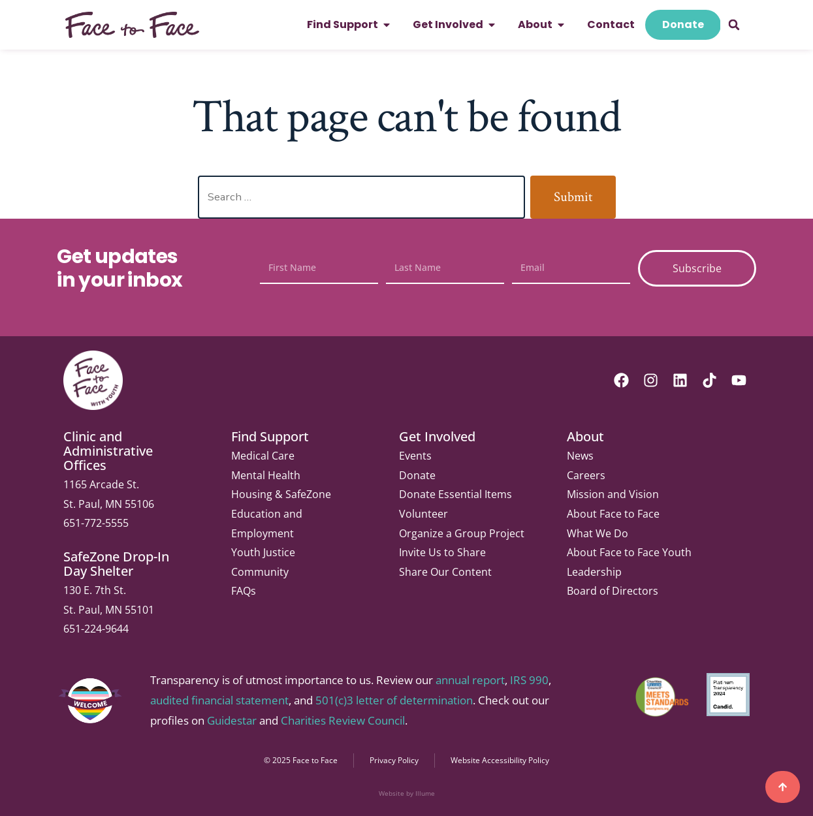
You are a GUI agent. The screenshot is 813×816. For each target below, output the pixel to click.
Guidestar (232, 720)
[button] (734, 25)
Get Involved (437, 436)
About (585, 436)
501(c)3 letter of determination (394, 700)
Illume (425, 793)
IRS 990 (529, 679)
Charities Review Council (343, 720)
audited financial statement (219, 700)
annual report (470, 679)
